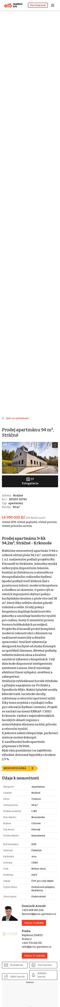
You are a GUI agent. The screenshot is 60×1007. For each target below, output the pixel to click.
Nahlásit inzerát (42, 975)
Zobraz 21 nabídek (34, 955)
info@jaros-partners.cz (36, 946)
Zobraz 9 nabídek (34, 922)
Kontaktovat (16, 965)
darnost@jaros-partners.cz (39, 913)
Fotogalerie (30, 481)
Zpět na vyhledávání (17, 418)
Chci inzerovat (38, 5)
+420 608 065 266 (33, 910)
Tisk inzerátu (45, 965)
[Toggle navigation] (53, 4)
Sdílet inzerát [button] (17, 976)
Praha (26, 931)
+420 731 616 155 (32, 942)
